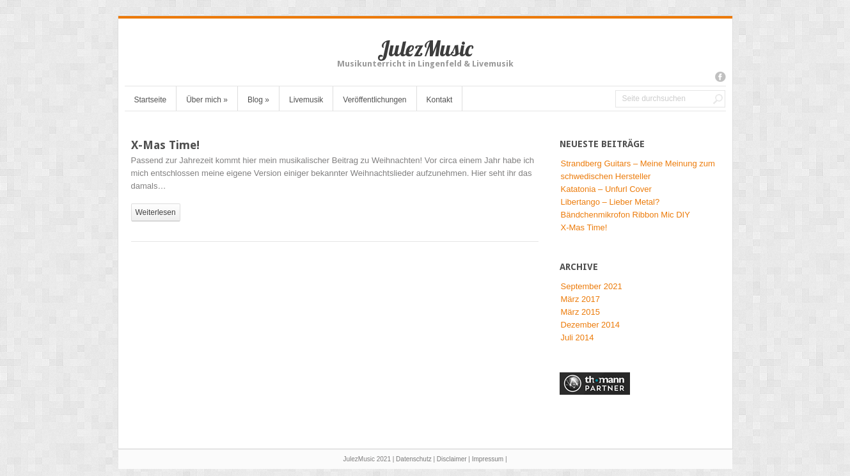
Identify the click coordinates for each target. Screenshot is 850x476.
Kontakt (440, 99)
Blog (258, 99)
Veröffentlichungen (374, 99)
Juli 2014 (577, 337)
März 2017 (580, 299)
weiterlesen (156, 212)
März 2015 (580, 312)
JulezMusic (425, 48)
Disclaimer (452, 459)
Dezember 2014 (590, 324)
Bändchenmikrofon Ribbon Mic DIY (625, 214)
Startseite (150, 99)
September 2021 (591, 286)
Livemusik (306, 99)
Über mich (207, 99)
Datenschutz (414, 459)
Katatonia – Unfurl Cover (606, 189)
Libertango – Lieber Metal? (610, 202)
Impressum (487, 459)
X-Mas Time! (165, 145)
